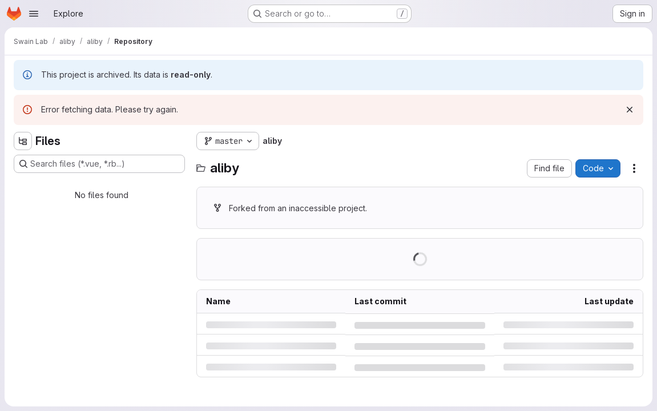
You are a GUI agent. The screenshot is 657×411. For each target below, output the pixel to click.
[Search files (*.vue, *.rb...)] (99, 164)
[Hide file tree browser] (23, 141)
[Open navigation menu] (34, 14)
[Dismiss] (629, 109)
